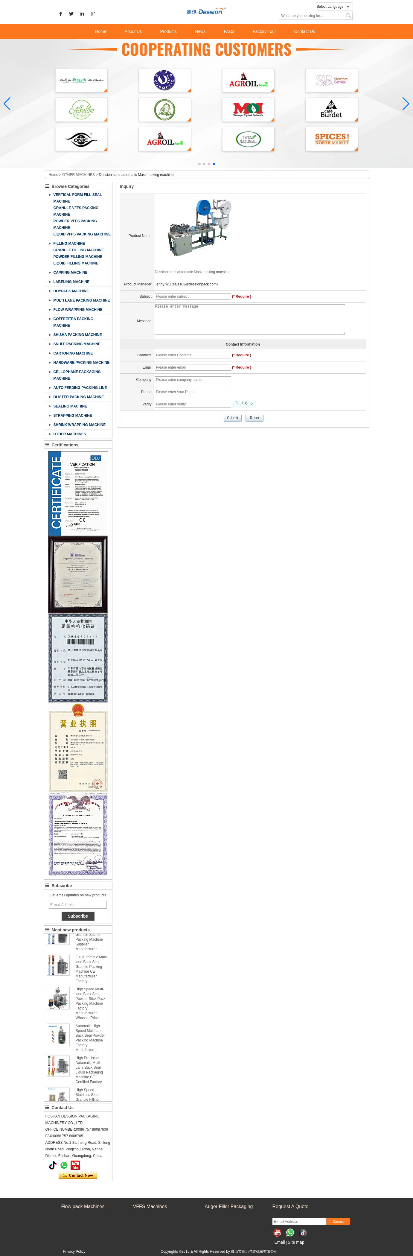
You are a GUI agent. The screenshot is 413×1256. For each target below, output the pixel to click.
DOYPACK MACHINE (71, 291)
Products (168, 31)
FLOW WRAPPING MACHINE (78, 310)
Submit (338, 1221)
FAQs (229, 31)
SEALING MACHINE (70, 406)
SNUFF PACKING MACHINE (77, 344)
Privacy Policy (74, 1251)
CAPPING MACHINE (71, 272)
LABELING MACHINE (72, 282)
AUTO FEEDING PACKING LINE (80, 388)
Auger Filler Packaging (229, 1206)
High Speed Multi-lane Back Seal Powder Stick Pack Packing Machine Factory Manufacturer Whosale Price (91, 1005)
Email (280, 1242)
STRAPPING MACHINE (73, 415)
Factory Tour (264, 31)
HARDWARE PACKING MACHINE (82, 363)
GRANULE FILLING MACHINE (79, 250)
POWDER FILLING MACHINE (78, 257)
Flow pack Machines (83, 1206)
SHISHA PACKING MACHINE (78, 335)
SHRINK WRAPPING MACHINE (80, 425)
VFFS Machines (150, 1206)
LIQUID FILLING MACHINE (76, 263)
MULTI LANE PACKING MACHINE (82, 300)
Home (100, 31)
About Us (133, 31)
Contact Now (78, 1175)
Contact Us (304, 31)
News (200, 31)
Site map (296, 1242)
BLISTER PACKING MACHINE (79, 397)
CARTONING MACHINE (73, 353)
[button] (199, 164)
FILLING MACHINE (69, 243)
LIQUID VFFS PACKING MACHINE (82, 234)
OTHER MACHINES (78, 175)
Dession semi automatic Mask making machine (192, 272)
